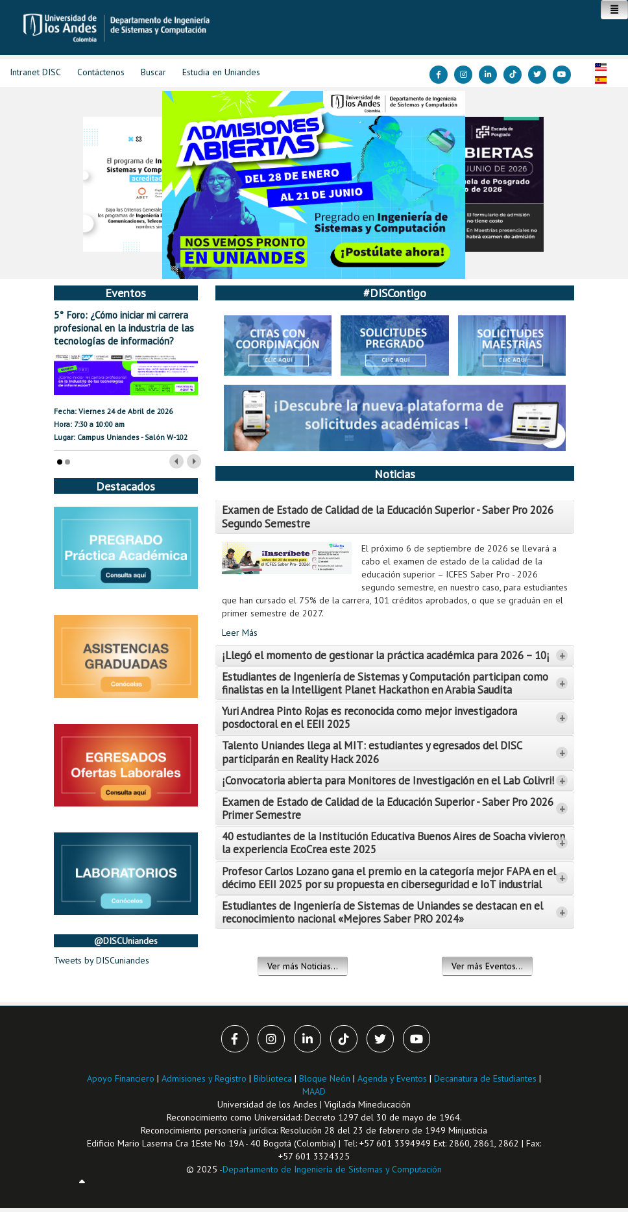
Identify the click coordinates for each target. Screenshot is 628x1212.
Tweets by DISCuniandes (101, 960)
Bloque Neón (326, 1078)
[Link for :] (313, 185)
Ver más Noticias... (302, 966)
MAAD (314, 1091)
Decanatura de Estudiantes (485, 1078)
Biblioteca (273, 1078)
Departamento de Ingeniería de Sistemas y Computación (332, 1169)
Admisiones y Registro (204, 1078)
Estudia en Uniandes (221, 72)
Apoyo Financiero (120, 1078)
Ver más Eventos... (487, 966)
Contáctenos (101, 72)
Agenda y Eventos (392, 1078)
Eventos (125, 292)
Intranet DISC (35, 72)
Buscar (153, 72)
